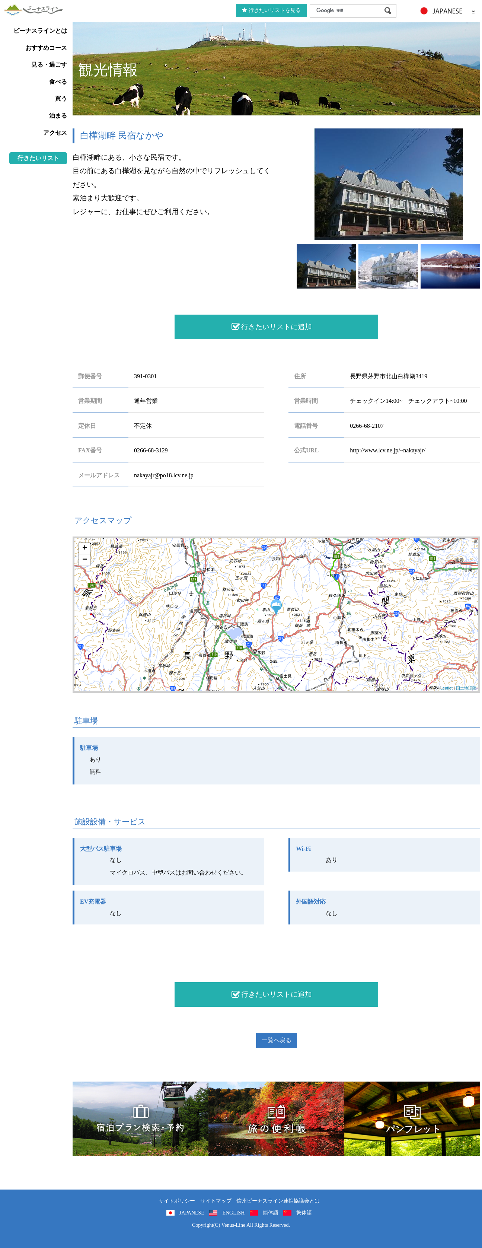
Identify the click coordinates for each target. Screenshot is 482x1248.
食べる (58, 82)
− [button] (84, 560)
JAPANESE (191, 1213)
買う (61, 98)
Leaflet (446, 688)
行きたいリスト (38, 158)
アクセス (55, 133)
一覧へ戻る (276, 1040)
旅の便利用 (276, 1119)
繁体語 (304, 1213)
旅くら (140, 1119)
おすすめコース (46, 48)
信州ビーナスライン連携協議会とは (278, 1201)
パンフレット (412, 1119)
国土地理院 (466, 688)
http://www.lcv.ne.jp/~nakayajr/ (387, 450)
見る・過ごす (49, 64)
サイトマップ (216, 1201)
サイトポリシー (177, 1201)
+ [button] (84, 548)
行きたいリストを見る (271, 10)
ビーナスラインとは (40, 31)
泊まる (58, 115)
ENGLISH (233, 1213)
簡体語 (270, 1213)
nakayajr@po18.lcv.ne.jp (164, 475)
